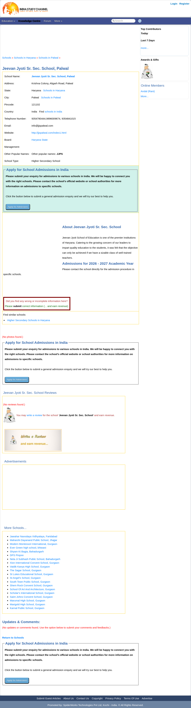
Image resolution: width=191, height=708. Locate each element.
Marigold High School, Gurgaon (27, 604)
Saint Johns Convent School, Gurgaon (31, 596)
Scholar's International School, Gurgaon (32, 593)
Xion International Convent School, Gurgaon (34, 562)
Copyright (97, 698)
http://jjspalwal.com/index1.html (49, 132)
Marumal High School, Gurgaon (27, 600)
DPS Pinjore (17, 555)
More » (58, 20)
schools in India (53, 111)
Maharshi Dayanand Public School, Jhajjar (33, 540)
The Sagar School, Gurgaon (25, 570)
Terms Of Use (131, 698)
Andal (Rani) (148, 91)
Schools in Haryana (25, 57)
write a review (34, 415)
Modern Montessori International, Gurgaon (33, 543)
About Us (68, 698)
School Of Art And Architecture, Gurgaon (32, 589)
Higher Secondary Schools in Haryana (28, 320)
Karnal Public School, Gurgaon (27, 608)
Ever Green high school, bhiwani (28, 547)
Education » (8, 20)
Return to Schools (13, 637)
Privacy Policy (113, 698)
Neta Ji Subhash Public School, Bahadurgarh (35, 559)
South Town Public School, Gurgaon (30, 581)
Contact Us (83, 698)
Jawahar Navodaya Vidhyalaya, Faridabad (33, 536)
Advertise (147, 698)
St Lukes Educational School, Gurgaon (31, 574)
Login (174, 3)
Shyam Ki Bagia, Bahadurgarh (27, 551)
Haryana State (40, 139)
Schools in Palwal (48, 57)
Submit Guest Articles (49, 698)
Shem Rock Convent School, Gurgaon (31, 585)
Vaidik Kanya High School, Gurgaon (30, 566)
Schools (6, 57)
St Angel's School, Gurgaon (25, 577)
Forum (47, 20)
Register (184, 3)
